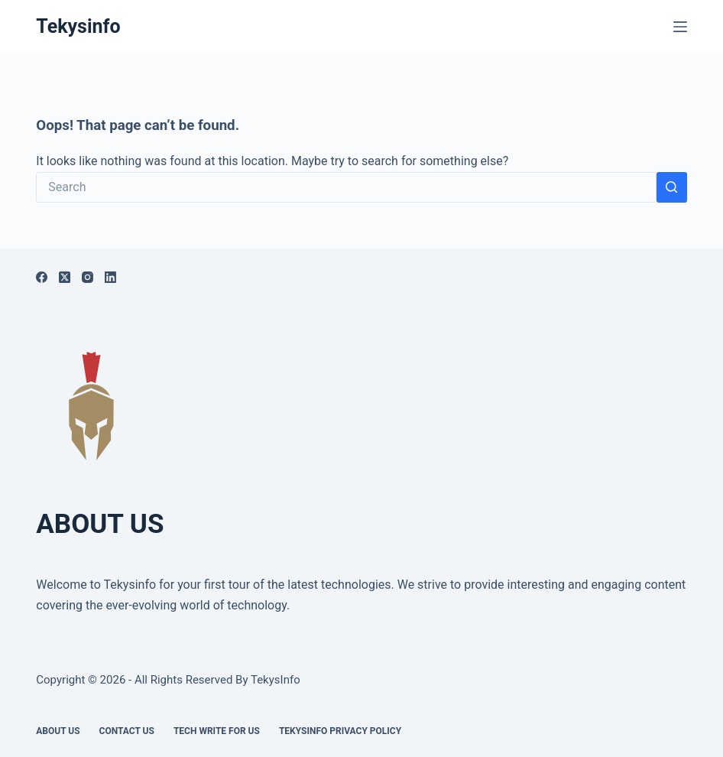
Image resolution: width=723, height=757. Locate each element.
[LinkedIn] (110, 277)
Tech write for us (216, 731)
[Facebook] (41, 277)
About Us (57, 731)
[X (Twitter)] (64, 277)
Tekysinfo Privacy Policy (340, 731)
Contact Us (126, 731)
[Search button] (672, 187)
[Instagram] (87, 277)
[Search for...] (346, 187)
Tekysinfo (78, 26)
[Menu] (680, 27)
